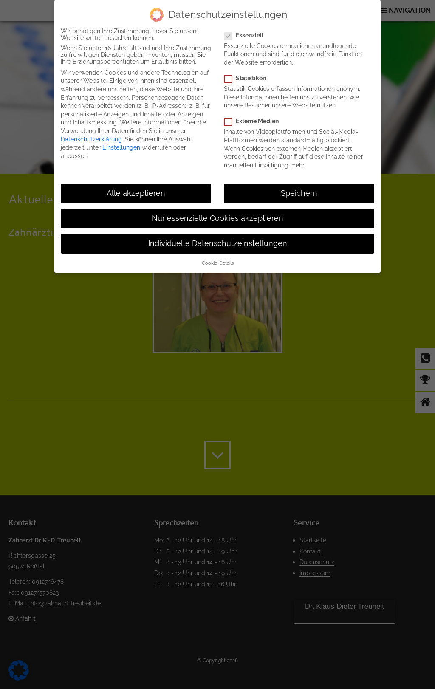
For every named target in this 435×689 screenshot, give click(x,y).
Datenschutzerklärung (91, 139)
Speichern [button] (299, 193)
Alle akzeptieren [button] (136, 193)
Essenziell (247, 35)
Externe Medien (255, 121)
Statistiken (248, 78)
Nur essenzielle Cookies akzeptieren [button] (217, 218)
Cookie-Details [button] (218, 262)
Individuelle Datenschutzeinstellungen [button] (217, 243)
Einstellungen (121, 147)
